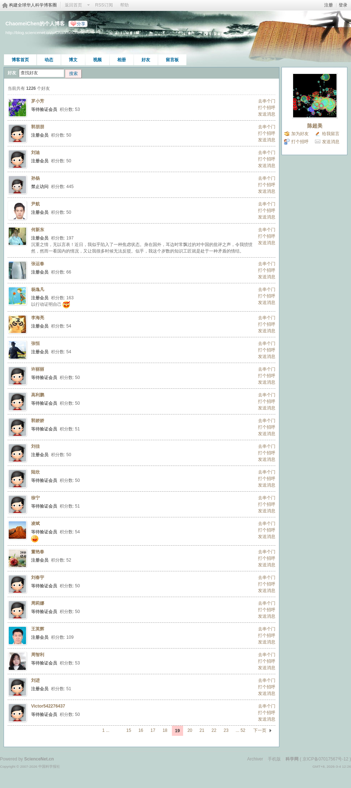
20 (189, 730)
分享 (81, 23)
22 (214, 730)
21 (201, 730)
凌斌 (35, 523)
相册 (121, 59)
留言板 (172, 59)
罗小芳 (37, 101)
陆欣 (35, 472)
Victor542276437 (48, 706)
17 (153, 730)
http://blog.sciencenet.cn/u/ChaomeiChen (43, 32)
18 (164, 730)
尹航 (35, 204)
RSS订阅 (104, 5)
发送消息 (266, 114)
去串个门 (266, 101)
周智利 (37, 654)
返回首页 (73, 5)
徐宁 (35, 497)
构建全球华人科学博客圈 (33, 5)
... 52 (240, 730)
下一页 (259, 730)
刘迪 (35, 152)
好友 (145, 59)
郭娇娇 (37, 420)
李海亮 (37, 317)
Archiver (255, 759)
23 (226, 730)
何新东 (37, 229)
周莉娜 (37, 603)
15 (128, 730)
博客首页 (20, 59)
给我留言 (330, 133)
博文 (73, 59)
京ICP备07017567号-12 (325, 759)
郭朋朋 (37, 126)
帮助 (124, 5)
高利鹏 (37, 394)
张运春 (37, 263)
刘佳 (35, 446)
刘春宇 (37, 577)
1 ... (105, 730)
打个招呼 (266, 107)
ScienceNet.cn (39, 759)
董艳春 (37, 551)
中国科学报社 (49, 766)
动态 (49, 59)
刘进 (35, 680)
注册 (328, 5)
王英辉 (37, 628)
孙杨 (35, 178)
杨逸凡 (37, 289)
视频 (97, 59)
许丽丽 (37, 369)
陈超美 (314, 126)
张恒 (35, 343)
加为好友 (300, 133)
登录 (343, 5)
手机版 (274, 759)
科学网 (292, 759)
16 (140, 730)
